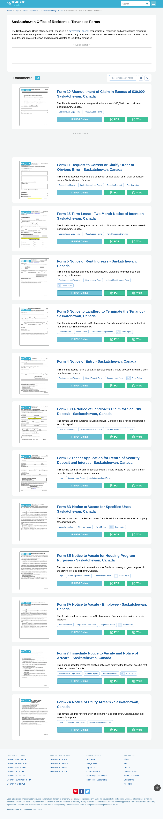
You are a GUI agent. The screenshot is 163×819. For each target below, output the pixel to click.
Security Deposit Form (115, 429)
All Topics (128, 784)
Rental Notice (81, 332)
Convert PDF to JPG (58, 759)
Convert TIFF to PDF (16, 776)
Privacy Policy (130, 771)
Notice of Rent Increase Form (117, 280)
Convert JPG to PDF (16, 784)
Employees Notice (108, 625)
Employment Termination (86, 625)
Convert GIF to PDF (16, 771)
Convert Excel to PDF (17, 763)
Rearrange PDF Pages (97, 776)
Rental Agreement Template (117, 234)
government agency (79, 31)
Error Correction (133, 185)
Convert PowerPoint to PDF (19, 780)
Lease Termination (66, 527)
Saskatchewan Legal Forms (70, 112)
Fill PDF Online (79, 119)
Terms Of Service (131, 776)
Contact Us (129, 780)
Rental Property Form (93, 378)
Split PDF (91, 759)
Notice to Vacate (65, 625)
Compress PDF (94, 771)
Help (126, 763)
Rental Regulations (110, 673)
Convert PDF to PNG (58, 763)
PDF (114, 119)
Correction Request (114, 185)
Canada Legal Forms (94, 112)
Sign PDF (91, 767)
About (126, 759)
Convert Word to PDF (17, 759)
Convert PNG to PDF (16, 767)
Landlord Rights (92, 673)
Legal (131, 429)
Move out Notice (84, 527)
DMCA (127, 767)
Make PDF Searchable (97, 780)
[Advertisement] (81, 55)
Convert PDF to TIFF (58, 771)
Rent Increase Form (93, 280)
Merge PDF (92, 763)
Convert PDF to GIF (58, 767)
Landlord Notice (65, 332)
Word (137, 119)
